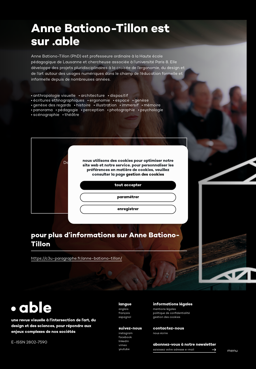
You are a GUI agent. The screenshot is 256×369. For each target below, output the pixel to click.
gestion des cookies (145, 174)
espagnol (125, 317)
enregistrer (128, 209)
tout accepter (128, 185)
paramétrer (128, 197)
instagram (126, 333)
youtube (124, 349)
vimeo (123, 345)
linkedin (124, 341)
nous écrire (160, 333)
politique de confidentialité (171, 313)
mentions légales (164, 309)
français (124, 313)
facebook (125, 337)
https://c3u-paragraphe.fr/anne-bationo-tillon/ (76, 259)
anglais (123, 309)
